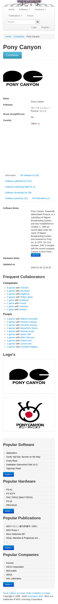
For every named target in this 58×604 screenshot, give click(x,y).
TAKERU (24, 287)
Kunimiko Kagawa (29, 347)
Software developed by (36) (18, 192)
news (23, 593)
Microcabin (11, 570)
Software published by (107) (18, 181)
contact (46, 593)
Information (10, 175)
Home (11, 9)
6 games (11, 291)
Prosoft (22, 303)
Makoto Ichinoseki (29, 319)
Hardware (40, 9)
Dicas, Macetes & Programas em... (23, 538)
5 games (11, 294)
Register (45, 27)
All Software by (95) (29, 175)
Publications (15, 15)
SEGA (9, 574)
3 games (11, 297)
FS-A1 (9, 489)
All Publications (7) (41, 198)
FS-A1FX (10, 493)
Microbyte (25, 291)
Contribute (12, 55)
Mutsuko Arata (27, 331)
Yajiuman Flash (13, 468)
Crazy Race (11, 460)
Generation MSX (35, 596)
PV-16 (9, 501)
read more (35, 255)
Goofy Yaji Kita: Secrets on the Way (23, 457)
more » (8, 474)
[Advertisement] (29, 150)
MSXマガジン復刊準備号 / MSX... (22, 526)
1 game (10, 300)
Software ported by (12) (16, 198)
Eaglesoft (24, 294)
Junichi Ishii (25, 343)
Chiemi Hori (26, 340)
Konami (9, 563)
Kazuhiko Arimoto (28, 325)
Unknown (23, 306)
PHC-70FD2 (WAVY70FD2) (19, 497)
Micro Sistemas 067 (15, 534)
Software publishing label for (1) (20, 187)
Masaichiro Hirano (29, 328)
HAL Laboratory (13, 578)
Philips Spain (26, 297)
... (7, 542)
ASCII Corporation (15, 567)
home (6, 593)
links (29, 593)
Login (34, 27)
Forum (30, 15)
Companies (18, 36)
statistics (37, 593)
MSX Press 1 (12, 530)
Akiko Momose (27, 337)
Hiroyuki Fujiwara (28, 322)
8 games (11, 287)
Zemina (22, 309)
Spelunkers (11, 453)
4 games (11, 319)
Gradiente (24, 300)
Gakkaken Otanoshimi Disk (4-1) (21, 464)
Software (24, 9)
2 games (11, 337)
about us (14, 593)
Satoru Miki (25, 334)
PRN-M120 (11, 505)
